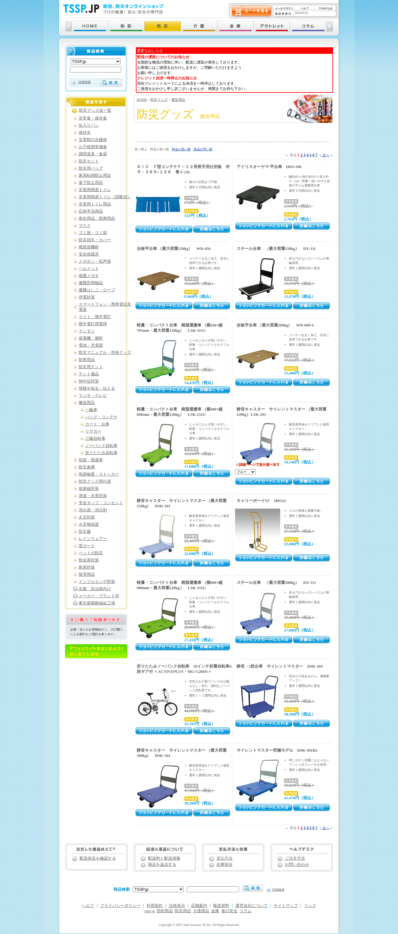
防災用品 (183, 911)
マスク (85, 225)
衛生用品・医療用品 (97, 218)
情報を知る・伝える (97, 388)
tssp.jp (150, 911)
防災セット (89, 161)
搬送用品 (178, 99)
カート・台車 (97, 424)
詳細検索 (84, 82)
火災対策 (87, 517)
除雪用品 (87, 574)
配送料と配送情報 (164, 858)
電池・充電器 (91, 345)
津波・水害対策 (93, 496)
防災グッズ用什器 (95, 481)
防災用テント (91, 367)
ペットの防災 (91, 553)
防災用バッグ (91, 168)
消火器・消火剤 (93, 510)
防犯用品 (165, 911)
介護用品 (201, 911)
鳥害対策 (87, 567)
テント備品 (89, 374)
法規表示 (177, 905)
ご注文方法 (295, 858)
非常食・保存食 (93, 118)
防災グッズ (159, 99)
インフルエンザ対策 (97, 582)
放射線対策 (89, 488)
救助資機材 (89, 247)
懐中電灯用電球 (93, 324)
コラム (245, 911)
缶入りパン (89, 125)
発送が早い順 (203, 149)
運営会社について (251, 905)
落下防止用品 (91, 183)
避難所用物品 (91, 283)
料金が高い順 (181, 149)
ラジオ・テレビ (93, 395)
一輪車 (91, 410)
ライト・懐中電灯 (95, 317)
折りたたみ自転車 (101, 453)
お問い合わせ (297, 864)
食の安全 (229, 911)
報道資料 (221, 905)
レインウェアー (93, 539)
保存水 (85, 132)
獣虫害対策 (89, 560)
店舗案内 (199, 905)
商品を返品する (162, 864)
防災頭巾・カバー (95, 240)
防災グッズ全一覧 (95, 110)
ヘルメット (89, 268)
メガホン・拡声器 (95, 261)
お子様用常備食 (93, 147)
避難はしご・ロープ (97, 290)
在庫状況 (224, 864)
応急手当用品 (91, 211)
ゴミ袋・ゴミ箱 (93, 233)
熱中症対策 (89, 381)
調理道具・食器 (93, 154)
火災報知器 (89, 524)
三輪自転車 (95, 438)
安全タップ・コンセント (101, 503)
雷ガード (87, 546)
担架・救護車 (91, 460)
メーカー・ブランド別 (99, 596)
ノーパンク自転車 (101, 446)
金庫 (215, 911)
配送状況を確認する (98, 858)
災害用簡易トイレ (95, 190)
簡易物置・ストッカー (99, 474)
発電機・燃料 (91, 338)
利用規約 (154, 905)
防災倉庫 (87, 467)
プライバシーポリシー (120, 905)
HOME (142, 99)
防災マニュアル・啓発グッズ (105, 352)
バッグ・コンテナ (101, 417)
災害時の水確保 (93, 140)
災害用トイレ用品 (95, 204)
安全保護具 (89, 254)
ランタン (87, 331)
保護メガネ (89, 276)
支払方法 (224, 858)
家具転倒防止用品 (95, 175)
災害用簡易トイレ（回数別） (105, 197)
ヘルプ (88, 905)
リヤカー (93, 431)
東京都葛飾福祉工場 (97, 603)
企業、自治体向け (95, 589)
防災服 (85, 531)
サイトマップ (286, 905)
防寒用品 (87, 360)
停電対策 (87, 297)
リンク (310, 905)
